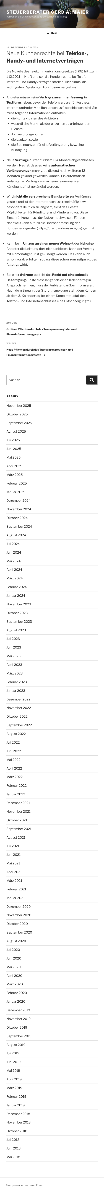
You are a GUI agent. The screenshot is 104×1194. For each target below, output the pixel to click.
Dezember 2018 (18, 1114)
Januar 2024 (15, 595)
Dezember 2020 (18, 906)
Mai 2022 (13, 760)
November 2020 (18, 915)
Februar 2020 (16, 993)
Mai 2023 (13, 656)
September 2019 (19, 1036)
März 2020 (14, 984)
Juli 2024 (13, 544)
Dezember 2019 (18, 1010)
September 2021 (18, 829)
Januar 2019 (15, 1105)
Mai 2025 (13, 457)
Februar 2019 (16, 1096)
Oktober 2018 (16, 1131)
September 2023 (19, 621)
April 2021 (14, 872)
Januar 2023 (15, 691)
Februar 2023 (16, 682)
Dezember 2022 (18, 699)
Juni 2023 (13, 647)
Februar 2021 (16, 889)
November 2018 (18, 1122)
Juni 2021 (13, 854)
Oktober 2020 (17, 924)
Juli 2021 (12, 846)
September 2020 (19, 932)
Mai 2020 (13, 967)
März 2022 (14, 777)
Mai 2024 (13, 561)
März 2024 (14, 578)
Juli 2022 (13, 742)
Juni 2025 (13, 449)
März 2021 (14, 880)
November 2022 (18, 708)
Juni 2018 (13, 1148)
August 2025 (16, 431)
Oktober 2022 (17, 716)
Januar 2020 (15, 1001)
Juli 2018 (12, 1140)
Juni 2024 (13, 552)
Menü (52, 32)
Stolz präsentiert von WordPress (24, 1185)
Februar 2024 (16, 587)
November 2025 (18, 405)
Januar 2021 (15, 898)
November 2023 (18, 604)
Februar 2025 (16, 483)
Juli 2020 (13, 950)
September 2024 (19, 526)
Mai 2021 (13, 863)
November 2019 (18, 1019)
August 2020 (16, 941)
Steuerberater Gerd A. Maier (47, 12)
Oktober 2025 (17, 414)
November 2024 (18, 509)
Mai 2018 (13, 1157)
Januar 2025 (15, 492)
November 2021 (18, 811)
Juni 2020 (13, 958)
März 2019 (14, 1088)
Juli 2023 (13, 639)
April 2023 (14, 665)
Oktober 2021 (16, 820)
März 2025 (14, 475)
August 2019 (15, 1045)
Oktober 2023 (17, 613)
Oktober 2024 (17, 518)
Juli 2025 (13, 440)
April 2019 (14, 1079)
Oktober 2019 (16, 1027)
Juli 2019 (12, 1053)
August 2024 (16, 535)
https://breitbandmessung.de (59, 228)
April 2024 (14, 569)
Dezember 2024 (18, 500)
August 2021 (15, 837)
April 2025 (14, 466)
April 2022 (14, 768)
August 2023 (16, 630)
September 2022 (19, 725)
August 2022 (16, 734)
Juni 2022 (13, 751)
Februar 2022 (16, 785)
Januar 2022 (15, 794)
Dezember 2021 (18, 803)
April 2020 (14, 976)
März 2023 (14, 673)
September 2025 (19, 423)
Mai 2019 (13, 1070)
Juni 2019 (13, 1062)
